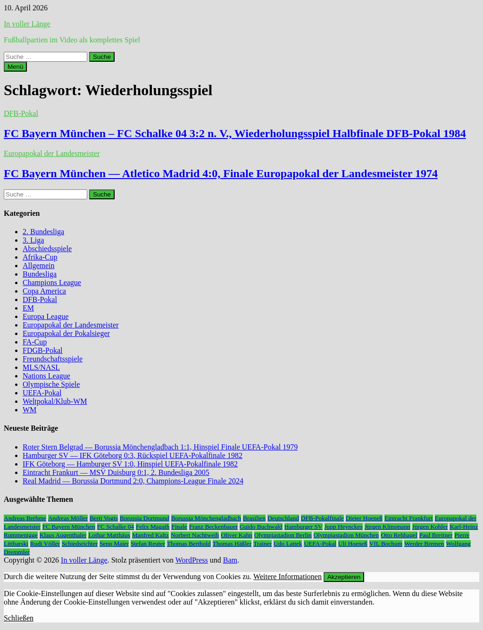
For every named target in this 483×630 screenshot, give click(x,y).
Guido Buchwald (261, 526)
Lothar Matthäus (109, 535)
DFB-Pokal (21, 113)
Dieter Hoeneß (364, 518)
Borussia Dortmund (144, 518)
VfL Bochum (385, 543)
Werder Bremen (424, 543)
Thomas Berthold (189, 543)
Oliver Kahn (236, 535)
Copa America (44, 291)
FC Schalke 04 (115, 526)
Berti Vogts (104, 518)
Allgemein (39, 266)
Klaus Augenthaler (63, 535)
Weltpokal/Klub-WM (55, 401)
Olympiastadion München (346, 535)
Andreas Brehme (25, 518)
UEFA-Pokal (42, 393)
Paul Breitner (436, 535)
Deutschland (283, 518)
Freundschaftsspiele (53, 359)
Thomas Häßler (232, 543)
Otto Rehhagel (399, 535)
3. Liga (33, 240)
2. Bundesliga (43, 232)
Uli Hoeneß (352, 543)
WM (29, 410)
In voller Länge (27, 24)
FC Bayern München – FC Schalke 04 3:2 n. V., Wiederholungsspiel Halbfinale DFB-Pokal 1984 (235, 133)
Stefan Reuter (148, 543)
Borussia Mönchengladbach (206, 518)
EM (28, 308)
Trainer (262, 543)
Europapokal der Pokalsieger (66, 333)
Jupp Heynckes (344, 526)
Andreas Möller (68, 518)
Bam (230, 560)
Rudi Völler (45, 543)
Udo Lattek (288, 543)
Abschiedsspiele (47, 249)
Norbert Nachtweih (195, 535)
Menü (15, 66)
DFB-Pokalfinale (322, 518)
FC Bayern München (68, 526)
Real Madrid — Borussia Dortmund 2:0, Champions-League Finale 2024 (133, 481)
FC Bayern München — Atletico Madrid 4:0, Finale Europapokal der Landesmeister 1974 (221, 173)
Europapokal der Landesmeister (52, 153)
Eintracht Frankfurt (408, 518)
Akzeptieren (343, 577)
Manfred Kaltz (150, 535)
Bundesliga (40, 274)
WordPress (191, 560)
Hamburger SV (303, 526)
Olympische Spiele (51, 384)
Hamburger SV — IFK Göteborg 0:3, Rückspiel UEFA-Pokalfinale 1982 (132, 455)
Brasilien (254, 518)
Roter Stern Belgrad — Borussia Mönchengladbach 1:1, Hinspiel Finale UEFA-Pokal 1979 (160, 447)
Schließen (18, 618)
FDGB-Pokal (42, 350)
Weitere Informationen (287, 577)
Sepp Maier (114, 543)
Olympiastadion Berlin (283, 535)
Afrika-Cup (40, 257)
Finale (179, 526)
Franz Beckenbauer (213, 526)
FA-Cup (35, 342)
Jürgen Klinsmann (387, 526)
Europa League (45, 316)
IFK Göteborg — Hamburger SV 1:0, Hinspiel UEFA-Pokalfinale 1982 (130, 464)
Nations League (46, 376)
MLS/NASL (41, 367)
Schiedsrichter (80, 543)
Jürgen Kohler (430, 526)
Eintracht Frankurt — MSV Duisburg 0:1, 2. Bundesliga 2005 (116, 472)
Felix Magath (152, 526)
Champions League (52, 282)
